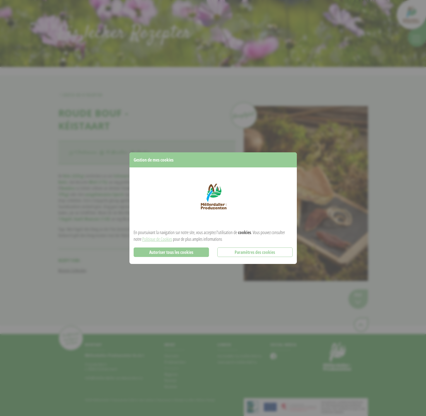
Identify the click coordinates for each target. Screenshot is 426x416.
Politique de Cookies (157, 239)
